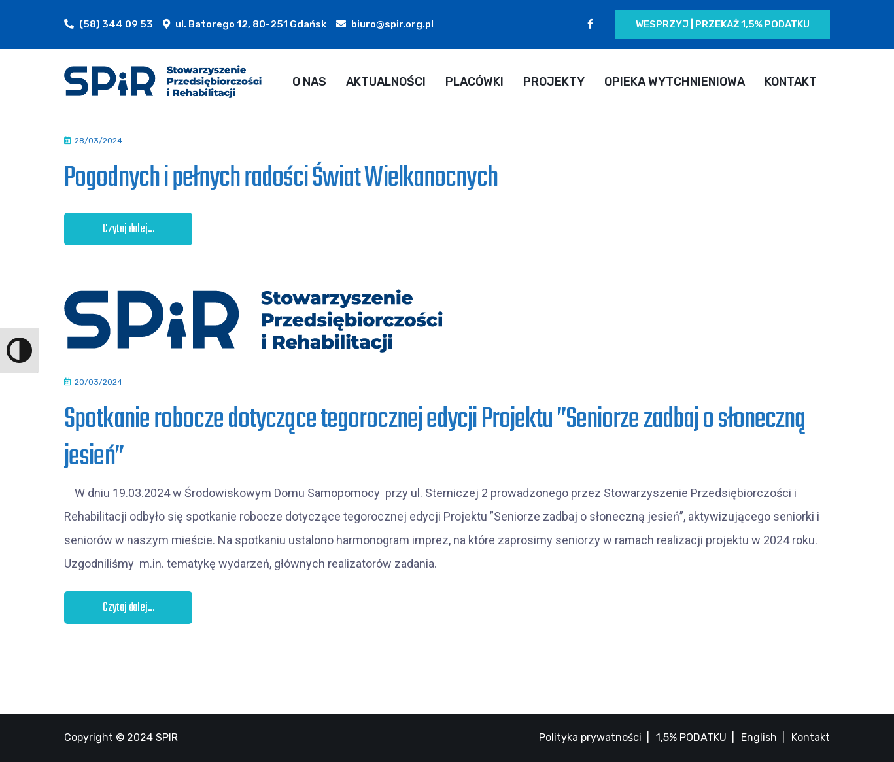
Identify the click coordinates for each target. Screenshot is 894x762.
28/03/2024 (98, 140)
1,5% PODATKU (691, 737)
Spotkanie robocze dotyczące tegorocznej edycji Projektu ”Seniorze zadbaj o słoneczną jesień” (434, 438)
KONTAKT (791, 82)
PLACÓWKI (474, 82)
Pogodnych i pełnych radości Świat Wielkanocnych (281, 178)
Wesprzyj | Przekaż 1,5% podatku (723, 24)
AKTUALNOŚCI (386, 82)
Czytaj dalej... (129, 229)
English (759, 737)
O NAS (309, 82)
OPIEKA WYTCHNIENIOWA (674, 82)
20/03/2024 (98, 382)
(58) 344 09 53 (116, 24)
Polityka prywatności (590, 737)
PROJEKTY (554, 82)
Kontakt (810, 737)
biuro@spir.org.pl (392, 24)
